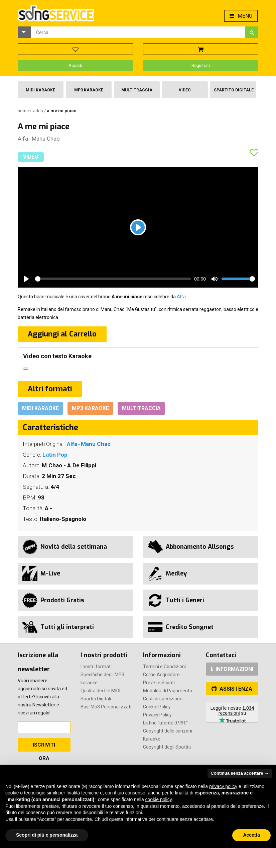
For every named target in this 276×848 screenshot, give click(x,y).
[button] (24, 32)
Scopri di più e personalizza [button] (47, 835)
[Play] (138, 227)
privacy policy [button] (223, 786)
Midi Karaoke (40, 90)
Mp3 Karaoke (88, 90)
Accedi (75, 65)
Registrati (200, 65)
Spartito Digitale (234, 90)
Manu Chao (46, 138)
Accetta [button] (251, 835)
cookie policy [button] (158, 799)
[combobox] (138, 32)
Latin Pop (54, 454)
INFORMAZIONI (232, 669)
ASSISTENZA (232, 689)
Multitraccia (136, 90)
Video (185, 90)
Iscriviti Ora (44, 747)
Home (24, 110)
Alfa (23, 138)
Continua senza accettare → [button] (240, 773)
